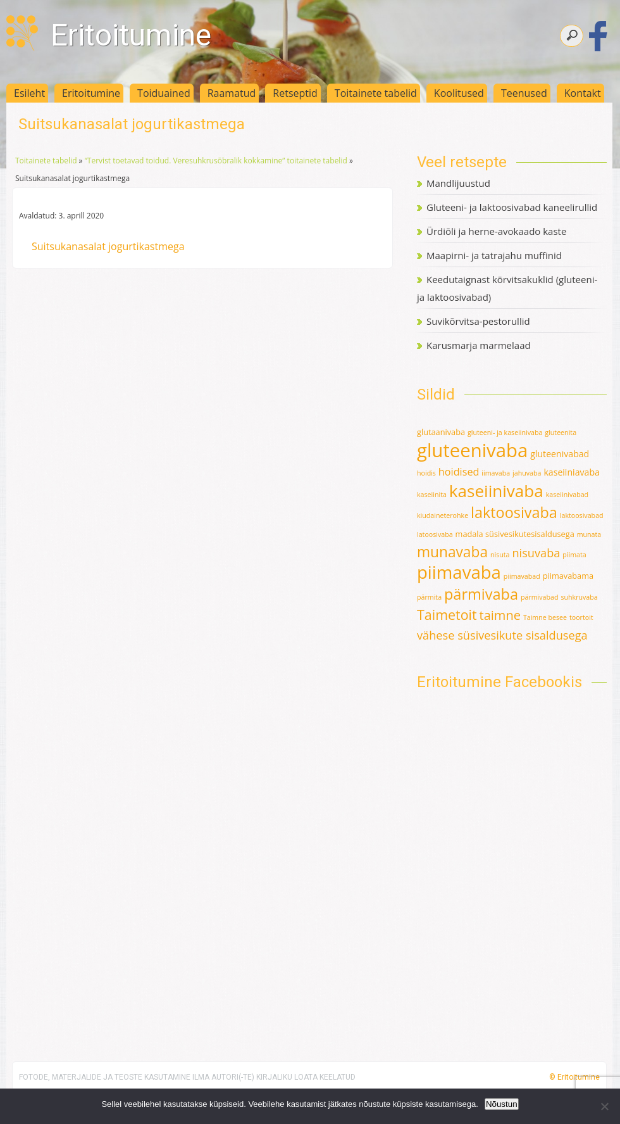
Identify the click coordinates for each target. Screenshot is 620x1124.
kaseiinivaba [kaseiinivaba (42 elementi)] (496, 490)
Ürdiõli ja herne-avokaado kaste (496, 231)
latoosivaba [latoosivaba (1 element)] (435, 534)
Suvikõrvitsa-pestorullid (478, 321)
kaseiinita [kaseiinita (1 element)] (432, 494)
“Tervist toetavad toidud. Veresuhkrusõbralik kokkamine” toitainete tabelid (216, 160)
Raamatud (232, 93)
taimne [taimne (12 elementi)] (500, 615)
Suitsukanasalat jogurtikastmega (108, 246)
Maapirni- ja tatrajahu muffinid (494, 255)
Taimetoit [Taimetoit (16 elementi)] (447, 614)
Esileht (29, 93)
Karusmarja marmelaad (478, 345)
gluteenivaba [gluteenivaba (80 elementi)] (472, 450)
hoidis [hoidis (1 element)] (426, 473)
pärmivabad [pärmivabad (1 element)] (540, 597)
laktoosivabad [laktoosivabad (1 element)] (582, 515)
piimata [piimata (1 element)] (574, 554)
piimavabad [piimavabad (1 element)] (522, 576)
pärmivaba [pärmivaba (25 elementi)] (481, 594)
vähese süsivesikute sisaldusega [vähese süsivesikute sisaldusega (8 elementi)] (502, 635)
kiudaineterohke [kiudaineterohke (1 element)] (442, 515)
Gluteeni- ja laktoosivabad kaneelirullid (511, 207)
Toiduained (163, 93)
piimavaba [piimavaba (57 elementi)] (459, 572)
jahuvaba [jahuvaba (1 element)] (526, 473)
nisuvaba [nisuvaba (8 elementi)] (536, 552)
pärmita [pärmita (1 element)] (429, 597)
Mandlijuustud (458, 183)
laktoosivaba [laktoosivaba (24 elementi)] (514, 512)
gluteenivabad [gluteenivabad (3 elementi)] (559, 454)
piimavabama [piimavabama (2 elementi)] (568, 575)
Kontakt (582, 93)
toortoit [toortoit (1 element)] (581, 617)
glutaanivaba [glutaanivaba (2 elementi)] (441, 432)
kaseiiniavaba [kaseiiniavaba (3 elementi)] (571, 472)
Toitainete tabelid (376, 93)
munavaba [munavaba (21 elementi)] (452, 552)
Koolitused (459, 93)
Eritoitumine (131, 35)
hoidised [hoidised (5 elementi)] (459, 472)
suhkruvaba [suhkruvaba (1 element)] (579, 597)
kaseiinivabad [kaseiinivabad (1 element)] (567, 494)
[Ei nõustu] (604, 1106)
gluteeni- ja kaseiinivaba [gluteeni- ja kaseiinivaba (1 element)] (505, 432)
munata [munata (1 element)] (589, 534)
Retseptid (295, 93)
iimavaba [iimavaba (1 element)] (495, 473)
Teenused (524, 93)
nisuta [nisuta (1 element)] (500, 554)
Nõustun (502, 1104)
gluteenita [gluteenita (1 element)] (560, 432)
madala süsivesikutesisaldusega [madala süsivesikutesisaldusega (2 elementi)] (515, 534)
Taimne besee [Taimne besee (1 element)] (545, 617)
